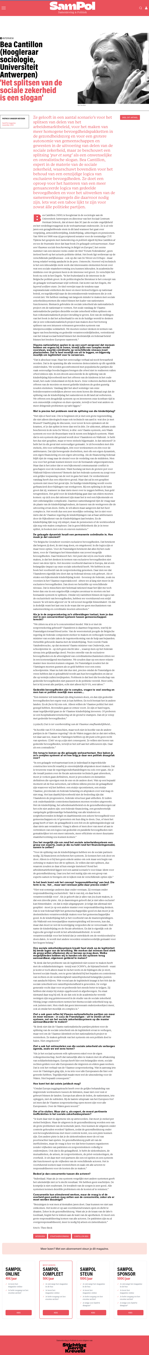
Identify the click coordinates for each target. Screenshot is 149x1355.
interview (40, 1236)
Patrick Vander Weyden (13, 118)
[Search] (140, 8)
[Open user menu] (146, 8)
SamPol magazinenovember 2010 (9, 124)
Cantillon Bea (81, 1236)
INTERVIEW (7, 38)
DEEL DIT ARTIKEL (130, 117)
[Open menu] (4, 8)
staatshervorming (59, 1236)
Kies (19, 1312)
